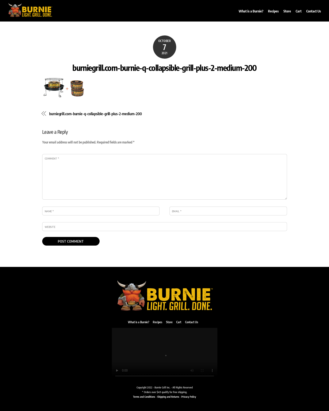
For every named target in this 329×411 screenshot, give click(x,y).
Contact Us (313, 11)
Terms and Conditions (144, 396)
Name (49, 211)
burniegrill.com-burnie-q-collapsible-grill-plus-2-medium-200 (164, 67)
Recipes (273, 11)
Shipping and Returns (168, 396)
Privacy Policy (188, 396)
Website (50, 226)
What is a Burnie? (251, 11)
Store (287, 11)
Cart (299, 11)
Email (177, 211)
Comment (52, 158)
